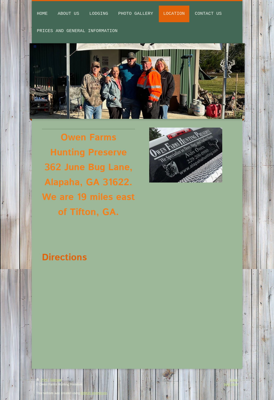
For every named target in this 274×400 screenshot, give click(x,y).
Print (42, 380)
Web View (231, 384)
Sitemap (56, 380)
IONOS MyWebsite (94, 393)
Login (234, 380)
